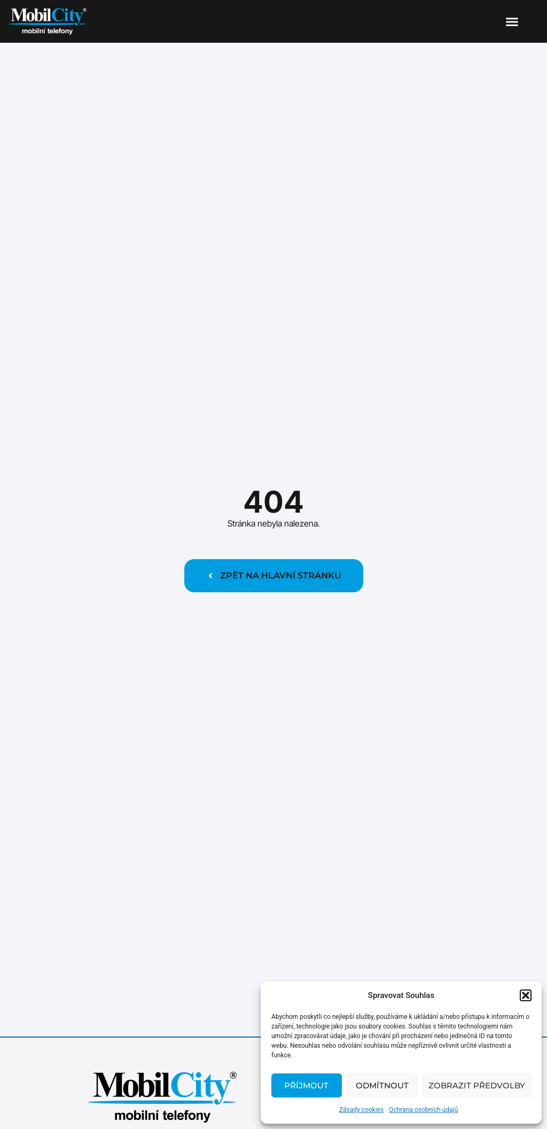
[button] (525, 995)
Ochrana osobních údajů (423, 1109)
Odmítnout (382, 1085)
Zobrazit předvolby (476, 1085)
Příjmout (306, 1085)
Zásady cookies (361, 1109)
